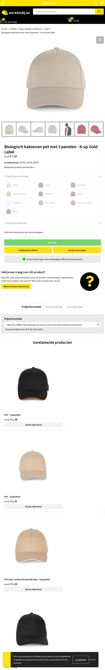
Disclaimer (59, 600)
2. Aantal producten (15, 223)
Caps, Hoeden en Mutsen (30, 28)
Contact (58, 559)
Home (4, 28)
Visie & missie (7, 608)
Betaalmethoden (62, 604)
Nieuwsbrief (7, 604)
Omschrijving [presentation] (54, 307)
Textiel (13, 28)
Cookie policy (60, 567)
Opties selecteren (27, 411)
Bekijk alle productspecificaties (19, 167)
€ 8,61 (61, 475)
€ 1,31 (61, 406)
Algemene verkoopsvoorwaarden (69, 571)
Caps (47, 28)
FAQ (56, 576)
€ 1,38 (10, 406)
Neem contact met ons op (16, 286)
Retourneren (60, 608)
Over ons (5, 600)
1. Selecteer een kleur (16, 176)
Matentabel (6, 612)
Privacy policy (60, 563)
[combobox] (64, 11)
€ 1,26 (10, 479)
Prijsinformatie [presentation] (31, 307)
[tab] (31, 306)
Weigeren (92, 660)
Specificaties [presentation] (75, 307)
